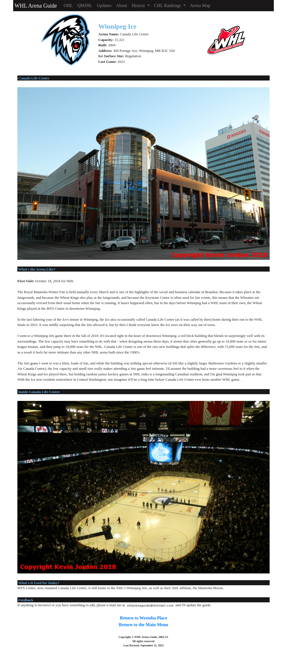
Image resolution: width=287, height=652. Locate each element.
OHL (68, 5)
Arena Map (200, 5)
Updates (104, 5)
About (121, 5)
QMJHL (84, 5)
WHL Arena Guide (35, 6)
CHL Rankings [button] (168, 5)
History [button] (139, 5)
